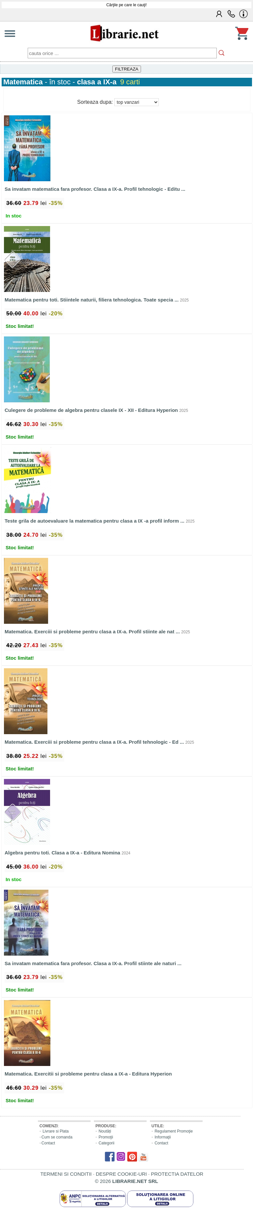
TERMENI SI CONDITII (66, 1174)
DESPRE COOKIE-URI (121, 1174)
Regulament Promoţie (174, 1131)
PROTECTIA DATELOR (177, 1174)
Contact (48, 1143)
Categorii (106, 1143)
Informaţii (163, 1137)
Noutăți (104, 1131)
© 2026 (126, 1181)
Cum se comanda (57, 1137)
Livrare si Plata (55, 1131)
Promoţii (105, 1137)
